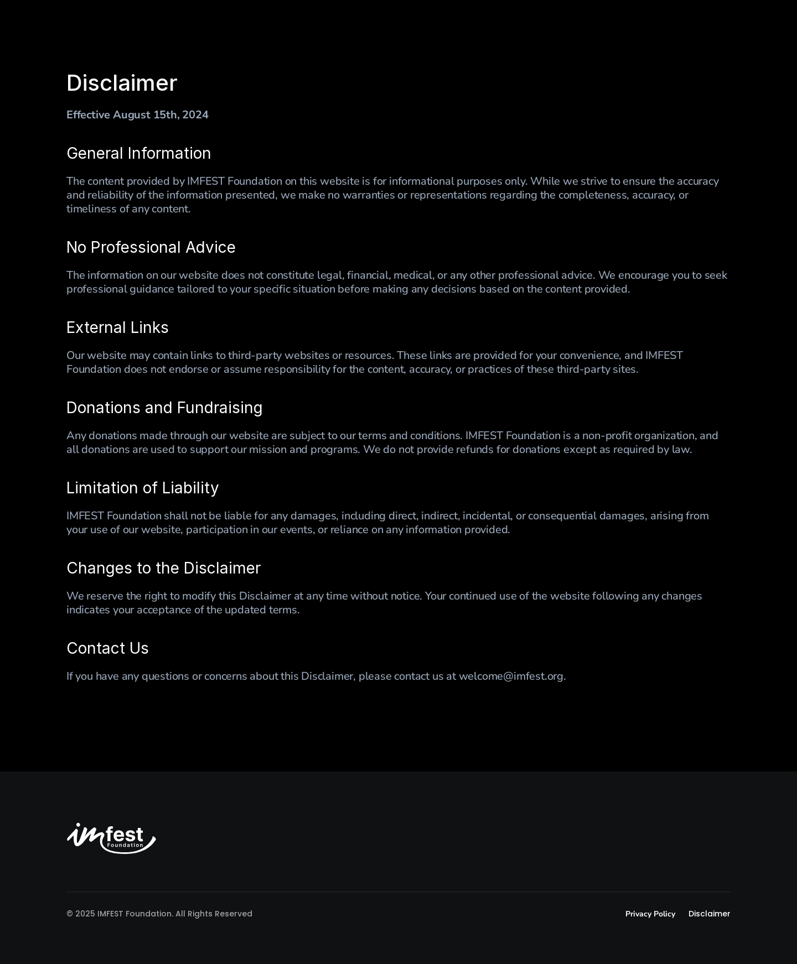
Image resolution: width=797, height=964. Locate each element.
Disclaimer (710, 913)
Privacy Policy (651, 914)
